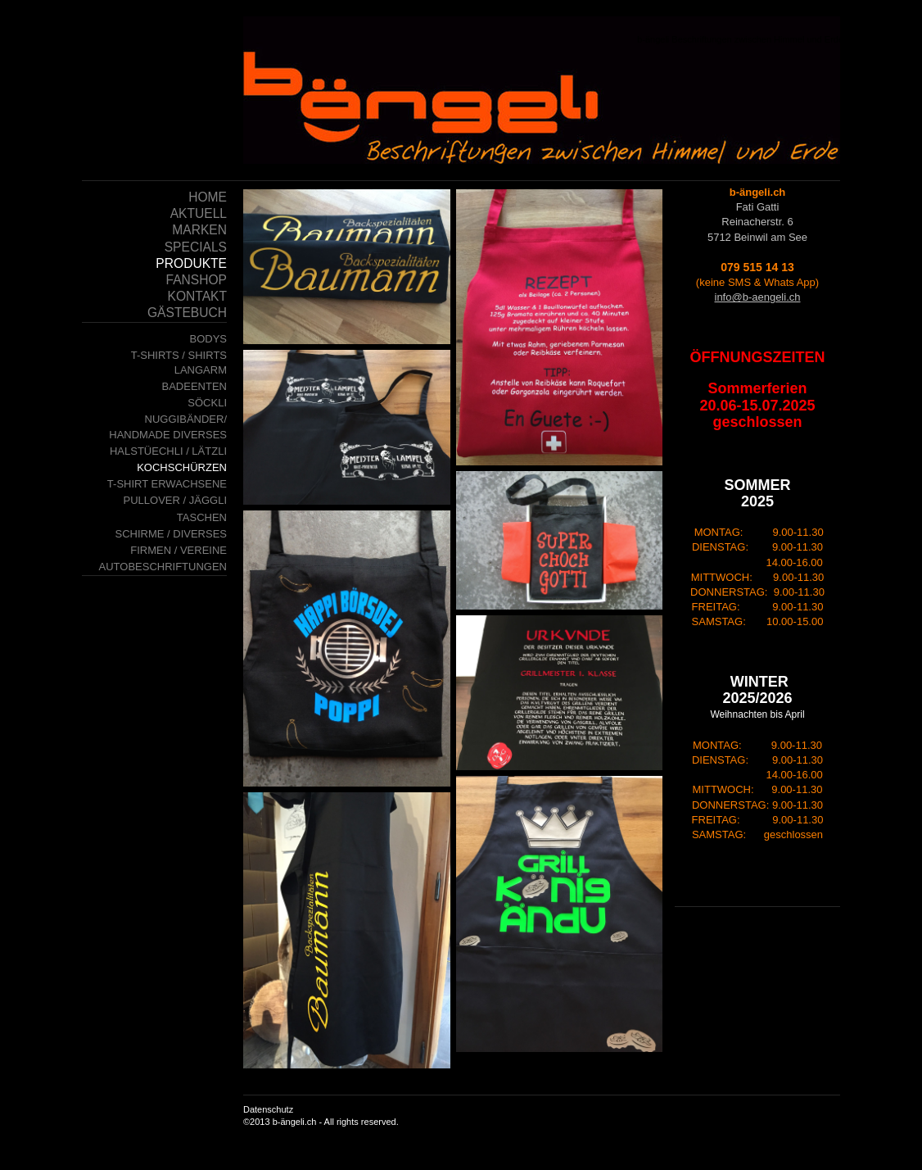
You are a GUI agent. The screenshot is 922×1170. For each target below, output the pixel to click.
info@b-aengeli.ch (758, 297)
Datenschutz (268, 1109)
